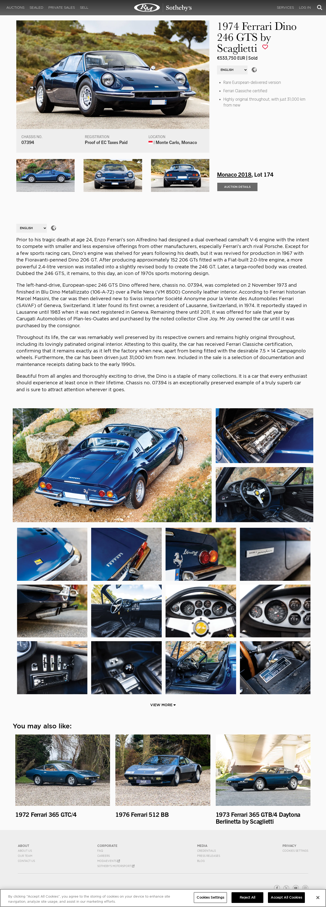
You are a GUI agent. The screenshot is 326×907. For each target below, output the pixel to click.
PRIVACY (289, 846)
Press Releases (208, 855)
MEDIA (202, 846)
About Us (25, 850)
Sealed (36, 7)
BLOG (201, 860)
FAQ (100, 850)
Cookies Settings (295, 850)
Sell (84, 7)
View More (163, 704)
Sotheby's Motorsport (115, 865)
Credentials (206, 850)
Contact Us (26, 860)
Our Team (25, 855)
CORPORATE (107, 846)
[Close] (317, 897)
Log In (305, 7)
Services (285, 7)
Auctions (15, 7)
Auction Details (237, 187)
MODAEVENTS (108, 860)
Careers (103, 855)
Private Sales (61, 7)
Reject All (247, 897)
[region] (163, 898)
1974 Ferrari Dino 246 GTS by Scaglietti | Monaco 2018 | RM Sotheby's (163, 7)
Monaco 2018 (234, 174)
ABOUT (23, 846)
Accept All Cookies (286, 897)
